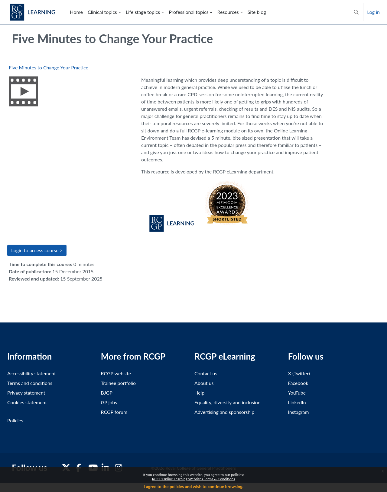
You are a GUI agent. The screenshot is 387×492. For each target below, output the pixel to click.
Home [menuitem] (76, 12)
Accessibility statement (31, 373)
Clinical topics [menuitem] (102, 12)
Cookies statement (27, 402)
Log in (373, 12)
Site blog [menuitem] (257, 12)
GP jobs (109, 402)
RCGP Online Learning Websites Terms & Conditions (193, 479)
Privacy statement (26, 392)
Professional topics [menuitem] (188, 12)
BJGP (106, 392)
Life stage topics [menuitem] (143, 12)
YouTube (297, 392)
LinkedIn (297, 402)
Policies (15, 420)
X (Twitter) (299, 373)
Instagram (298, 412)
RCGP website (116, 373)
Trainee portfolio (118, 383)
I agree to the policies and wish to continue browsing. (193, 486)
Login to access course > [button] (37, 250)
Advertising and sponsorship (224, 412)
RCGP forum (114, 412)
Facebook (298, 383)
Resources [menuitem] (228, 12)
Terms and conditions (29, 383)
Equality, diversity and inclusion (227, 402)
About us (203, 383)
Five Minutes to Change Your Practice (48, 67)
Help (199, 392)
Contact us (205, 373)
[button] (356, 12)
